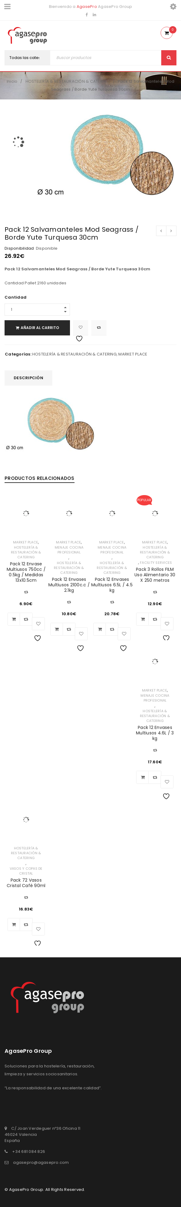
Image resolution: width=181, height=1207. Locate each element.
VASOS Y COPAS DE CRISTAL (26, 871)
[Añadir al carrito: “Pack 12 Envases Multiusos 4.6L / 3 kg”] (143, 777)
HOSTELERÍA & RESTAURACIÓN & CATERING (68, 81)
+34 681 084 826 (28, 1151)
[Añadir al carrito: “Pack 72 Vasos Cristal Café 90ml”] (14, 924)
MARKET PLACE (132, 354)
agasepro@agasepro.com (41, 1162)
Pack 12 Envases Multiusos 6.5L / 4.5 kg (112, 584)
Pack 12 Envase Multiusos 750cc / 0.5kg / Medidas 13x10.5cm (26, 572)
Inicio (12, 81)
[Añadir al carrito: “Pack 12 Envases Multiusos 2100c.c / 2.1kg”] (57, 629)
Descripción (28, 378)
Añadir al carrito (40, 327)
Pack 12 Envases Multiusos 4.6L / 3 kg (155, 732)
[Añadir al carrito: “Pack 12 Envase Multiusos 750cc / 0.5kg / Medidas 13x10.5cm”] (14, 619)
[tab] (28, 378)
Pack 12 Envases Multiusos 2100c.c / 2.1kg (69, 584)
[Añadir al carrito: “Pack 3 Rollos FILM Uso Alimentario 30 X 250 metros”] (143, 619)
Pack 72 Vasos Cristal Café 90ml (26, 883)
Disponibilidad (19, 248)
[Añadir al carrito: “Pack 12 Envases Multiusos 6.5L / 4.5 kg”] (100, 629)
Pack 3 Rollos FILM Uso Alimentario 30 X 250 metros (155, 574)
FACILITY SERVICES (156, 562)
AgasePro (87, 6)
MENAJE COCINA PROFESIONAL (69, 550)
